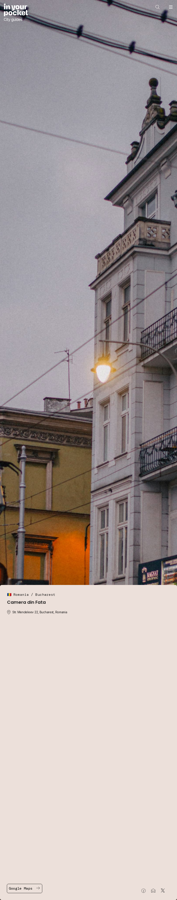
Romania (21, 594)
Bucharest (45, 594)
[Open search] (157, 7)
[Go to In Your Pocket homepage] (16, 13)
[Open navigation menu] (170, 7)
